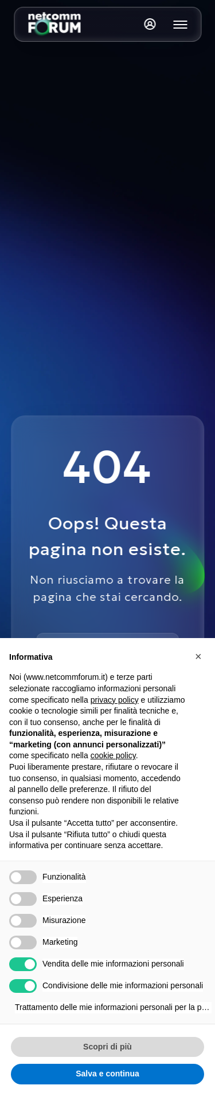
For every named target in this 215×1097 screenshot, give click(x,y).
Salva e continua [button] (107, 1073)
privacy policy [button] (115, 699)
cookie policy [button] (113, 755)
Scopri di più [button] (107, 1046)
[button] (200, 656)
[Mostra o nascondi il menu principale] (180, 24)
